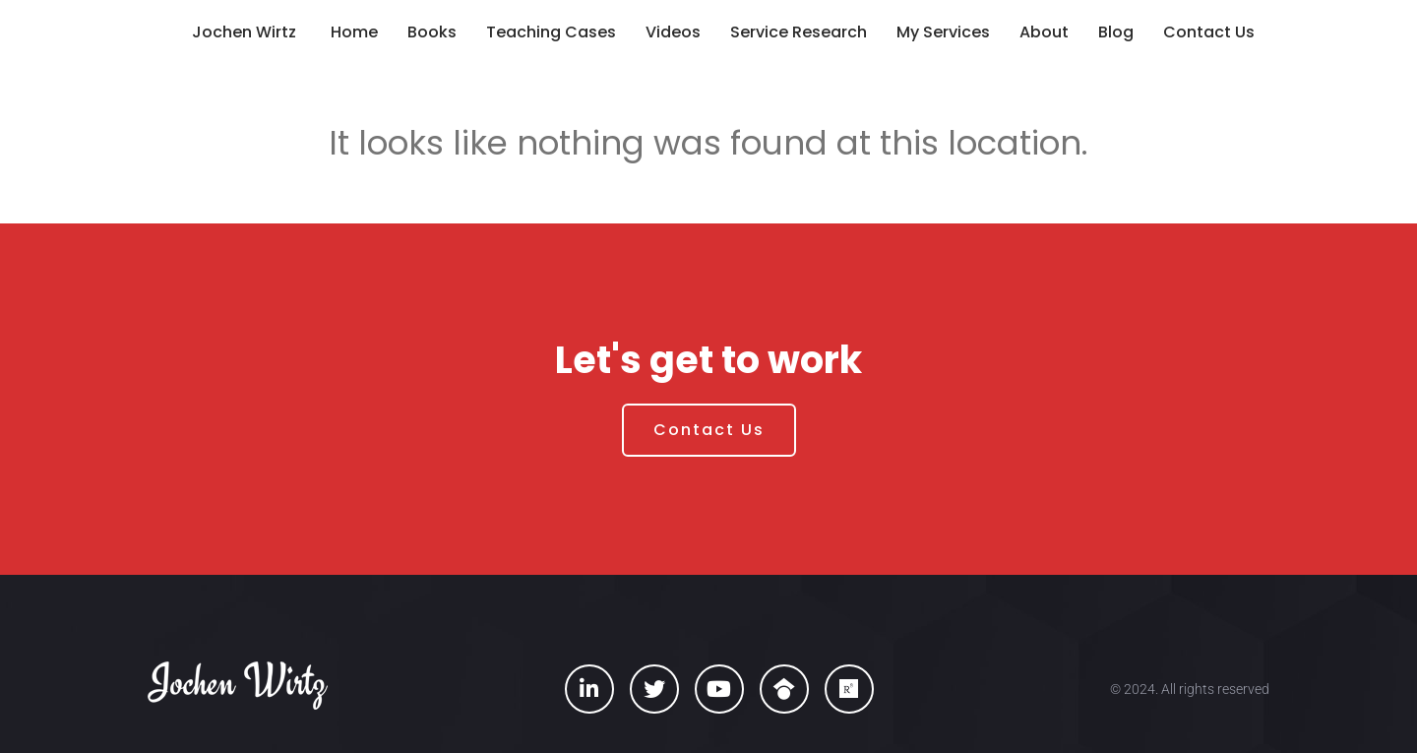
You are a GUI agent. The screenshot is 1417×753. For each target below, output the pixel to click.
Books (432, 32)
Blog (1116, 32)
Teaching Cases (551, 32)
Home (354, 32)
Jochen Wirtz (244, 32)
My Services (943, 32)
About (1044, 32)
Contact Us (1209, 32)
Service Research (798, 32)
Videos (673, 32)
